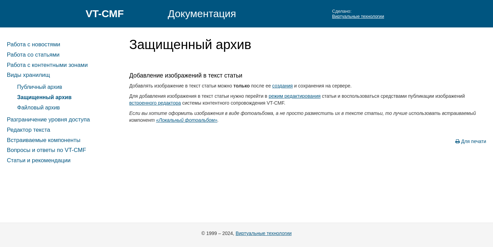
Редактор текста (28, 130)
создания (282, 86)
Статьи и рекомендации (39, 160)
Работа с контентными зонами (47, 65)
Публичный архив (39, 87)
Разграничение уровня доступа (48, 119)
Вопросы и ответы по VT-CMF (46, 150)
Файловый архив (38, 107)
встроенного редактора (155, 103)
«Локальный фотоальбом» (186, 120)
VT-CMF (105, 13)
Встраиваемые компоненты (43, 140)
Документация (202, 13)
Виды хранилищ (28, 75)
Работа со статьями (33, 54)
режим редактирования (295, 96)
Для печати (470, 141)
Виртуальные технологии (358, 16)
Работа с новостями (33, 44)
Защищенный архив (44, 97)
